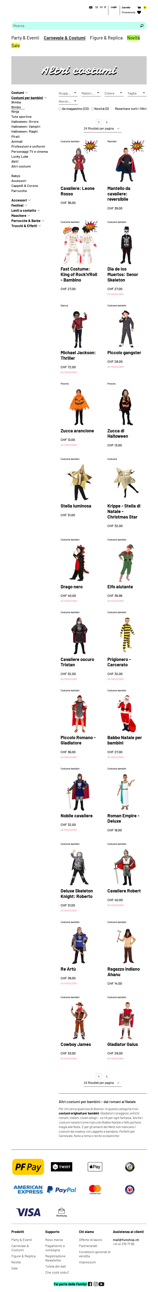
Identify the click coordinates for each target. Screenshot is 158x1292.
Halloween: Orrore (25, 121)
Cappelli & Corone (24, 185)
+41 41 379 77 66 (123, 1244)
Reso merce (54, 1240)
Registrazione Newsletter (55, 1258)
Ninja (15, 111)
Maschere (18, 215)
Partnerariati (88, 1246)
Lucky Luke (19, 156)
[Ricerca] (142, 25)
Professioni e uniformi (28, 146)
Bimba (16, 102)
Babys (15, 176)
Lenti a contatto (23, 210)
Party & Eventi (25, 37)
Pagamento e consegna (55, 1248)
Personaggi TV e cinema (29, 151)
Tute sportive (21, 116)
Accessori (18, 181)
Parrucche (19, 191)
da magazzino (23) (75, 108)
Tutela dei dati (55, 1266)
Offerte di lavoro (90, 1240)
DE (96, 7)
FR (101, 7)
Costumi (17, 92)
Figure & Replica (106, 37)
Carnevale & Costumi (64, 37)
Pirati (15, 136)
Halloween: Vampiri (25, 126)
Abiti (15, 161)
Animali (17, 141)
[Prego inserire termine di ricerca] (74, 25)
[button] (68, 93)
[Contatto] (89, 7)
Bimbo (16, 107)
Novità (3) (101, 108)
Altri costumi (21, 166)
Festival (17, 205)
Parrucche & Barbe (26, 221)
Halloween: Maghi (24, 131)
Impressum (87, 1262)
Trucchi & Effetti (24, 226)
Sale (15, 45)
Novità (133, 37)
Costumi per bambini (27, 98)
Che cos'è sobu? (57, 1272)
